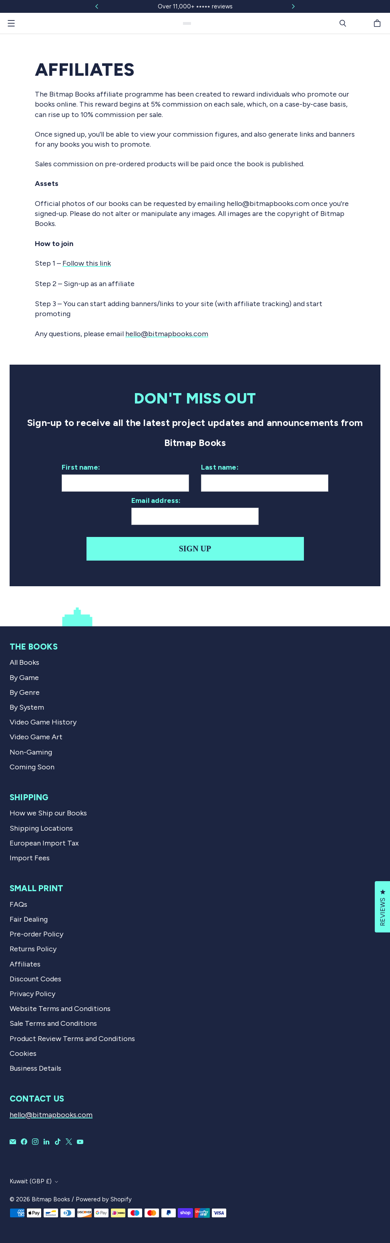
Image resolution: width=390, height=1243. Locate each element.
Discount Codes (35, 979)
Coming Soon (32, 767)
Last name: (220, 467)
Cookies (23, 1053)
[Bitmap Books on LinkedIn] (46, 1141)
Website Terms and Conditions (60, 1008)
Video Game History (43, 722)
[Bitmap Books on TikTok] (57, 1141)
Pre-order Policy (36, 934)
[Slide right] (293, 6)
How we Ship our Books (48, 813)
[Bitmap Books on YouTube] (80, 1141)
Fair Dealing (29, 919)
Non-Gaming (31, 752)
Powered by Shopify (104, 1199)
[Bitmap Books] (187, 23)
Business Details (35, 1068)
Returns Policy (33, 948)
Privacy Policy (32, 993)
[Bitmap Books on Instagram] (35, 1141)
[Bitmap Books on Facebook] (24, 1141)
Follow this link (86, 263)
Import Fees (30, 858)
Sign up (195, 548)
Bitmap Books (51, 1199)
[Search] (343, 23)
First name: (81, 467)
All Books (24, 662)
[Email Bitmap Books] (12, 1141)
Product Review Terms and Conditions (72, 1038)
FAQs (18, 904)
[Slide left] (97, 6)
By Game (24, 677)
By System (27, 707)
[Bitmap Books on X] (68, 1141)
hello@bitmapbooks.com (166, 333)
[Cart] (378, 23)
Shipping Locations (41, 828)
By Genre (25, 692)
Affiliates (25, 964)
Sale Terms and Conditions (53, 1023)
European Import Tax (44, 843)
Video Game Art (36, 736)
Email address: (156, 500)
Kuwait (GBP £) (31, 1181)
